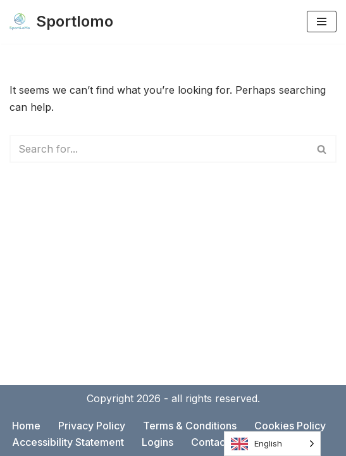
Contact (209, 442)
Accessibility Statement (68, 442)
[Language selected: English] (272, 443)
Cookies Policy (290, 425)
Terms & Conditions (190, 425)
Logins (157, 442)
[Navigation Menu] (322, 21)
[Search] (158, 149)
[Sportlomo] (61, 22)
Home (26, 425)
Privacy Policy (91, 425)
